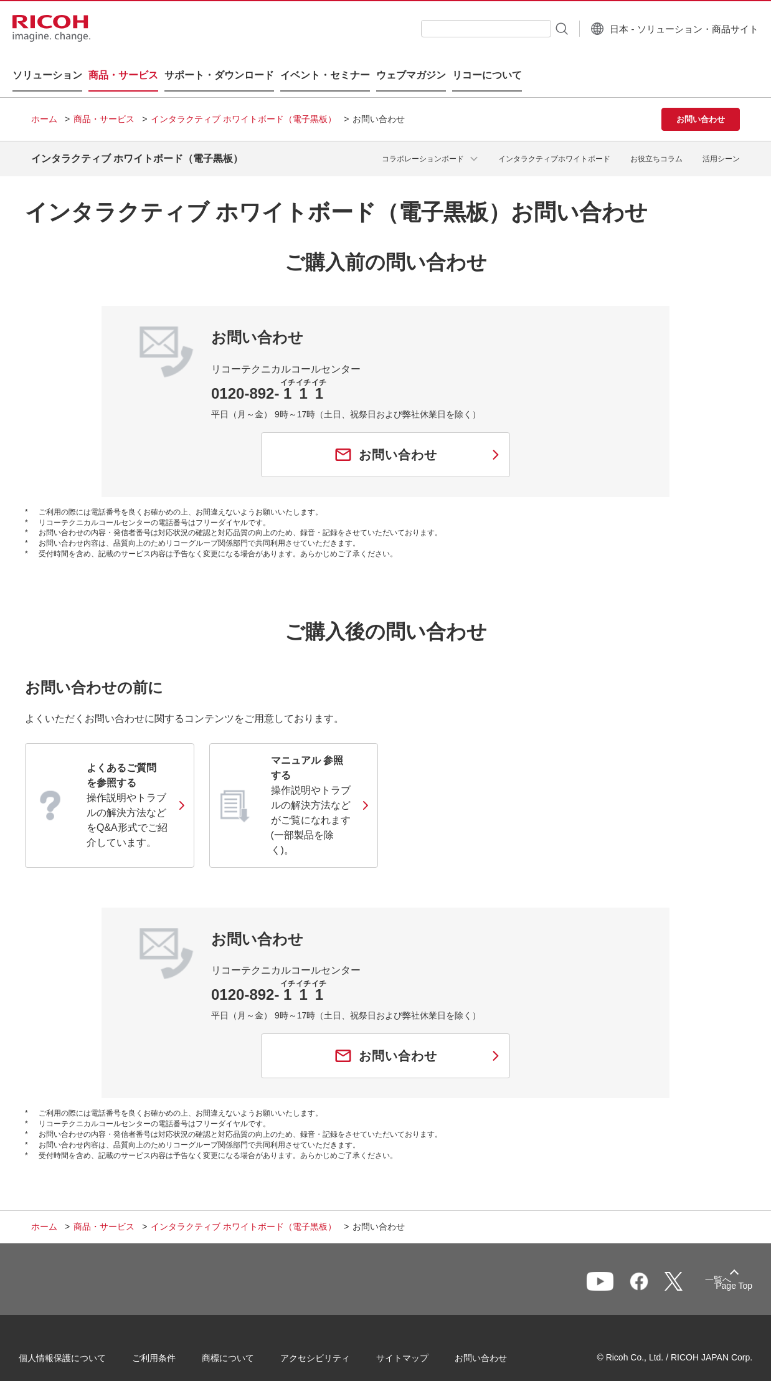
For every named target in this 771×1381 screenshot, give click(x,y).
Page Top (721, 1268)
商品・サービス (104, 107)
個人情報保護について (74, 1343)
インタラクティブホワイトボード (554, 142)
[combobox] (468, 28)
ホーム (44, 107)
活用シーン (721, 142)
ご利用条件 (166, 1343)
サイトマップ (415, 1343)
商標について (240, 1343)
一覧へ (675, 1266)
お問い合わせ (493, 1343)
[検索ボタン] (543, 28)
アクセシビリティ (327, 1343)
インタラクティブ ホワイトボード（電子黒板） (243, 107)
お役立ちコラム (656, 142)
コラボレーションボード (423, 142)
